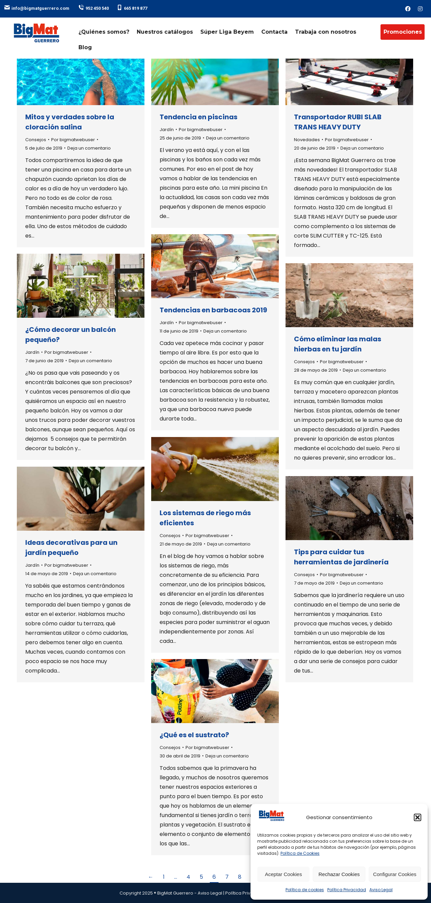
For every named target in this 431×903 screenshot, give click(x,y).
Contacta (274, 32)
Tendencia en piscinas (198, 117)
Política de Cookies (300, 853)
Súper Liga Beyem (227, 32)
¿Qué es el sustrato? (194, 735)
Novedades (307, 139)
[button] (417, 817)
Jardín (167, 129)
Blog (85, 47)
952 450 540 (93, 8)
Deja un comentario (89, 148)
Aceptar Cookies (283, 874)
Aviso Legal (381, 890)
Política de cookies (305, 890)
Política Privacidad (346, 890)
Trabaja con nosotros (325, 32)
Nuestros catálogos (165, 32)
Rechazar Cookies (339, 874)
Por (73, 139)
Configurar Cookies (394, 874)
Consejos (35, 139)
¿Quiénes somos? (103, 32)
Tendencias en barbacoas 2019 (213, 310)
